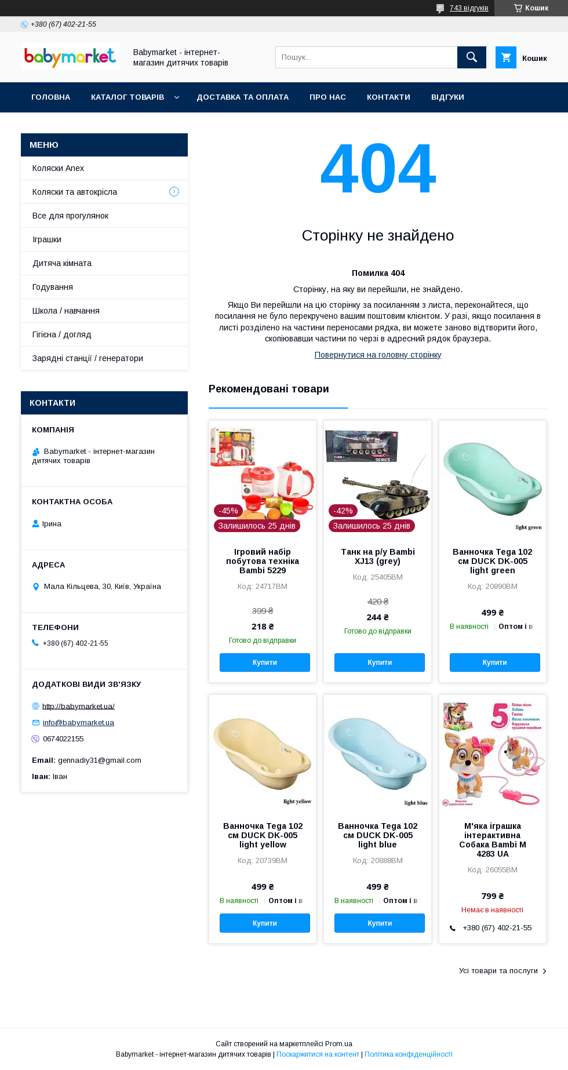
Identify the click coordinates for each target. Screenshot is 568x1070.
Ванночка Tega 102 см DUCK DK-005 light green (492, 561)
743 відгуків (469, 8)
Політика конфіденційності (409, 1054)
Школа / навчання (66, 310)
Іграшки (46, 239)
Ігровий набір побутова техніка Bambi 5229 (262, 561)
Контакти (388, 97)
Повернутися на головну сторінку (378, 354)
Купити (265, 662)
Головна (50, 97)
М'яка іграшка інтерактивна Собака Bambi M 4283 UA (492, 839)
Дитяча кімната (62, 263)
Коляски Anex (58, 168)
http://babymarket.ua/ (78, 705)
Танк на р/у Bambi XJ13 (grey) (378, 556)
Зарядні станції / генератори (87, 358)
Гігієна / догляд (62, 334)
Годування (52, 287)
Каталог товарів (127, 97)
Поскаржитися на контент (317, 1054)
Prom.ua (338, 1044)
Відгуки (447, 97)
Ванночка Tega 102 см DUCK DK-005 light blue (377, 835)
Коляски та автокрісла (74, 191)
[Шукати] (471, 57)
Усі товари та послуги (498, 970)
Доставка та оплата (242, 97)
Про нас (328, 97)
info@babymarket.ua (78, 722)
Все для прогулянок (70, 215)
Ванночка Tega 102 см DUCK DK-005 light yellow (263, 835)
